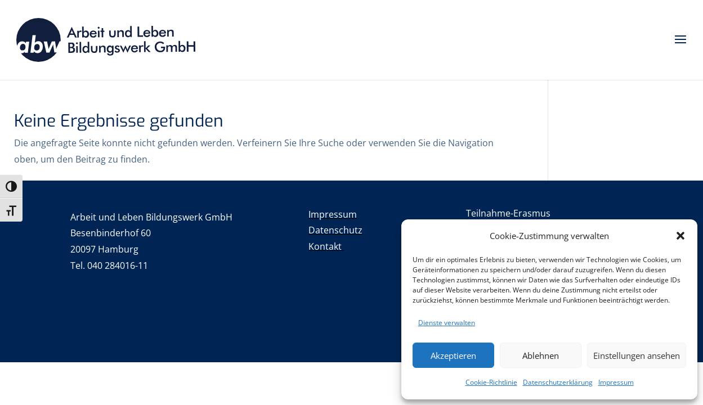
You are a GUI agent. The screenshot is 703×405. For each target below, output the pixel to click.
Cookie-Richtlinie (491, 382)
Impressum (616, 382)
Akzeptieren (453, 355)
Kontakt (326, 246)
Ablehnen (540, 355)
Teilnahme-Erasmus (508, 213)
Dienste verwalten (446, 322)
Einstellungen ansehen (636, 355)
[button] (680, 235)
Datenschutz (335, 230)
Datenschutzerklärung (558, 382)
